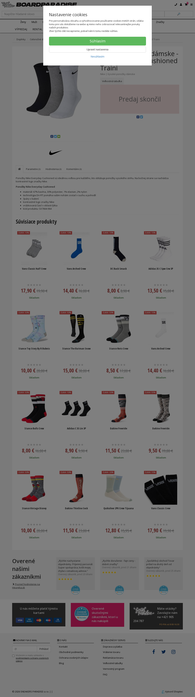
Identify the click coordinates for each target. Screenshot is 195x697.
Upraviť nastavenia (97, 49)
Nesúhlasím (97, 56)
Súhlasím (97, 41)
